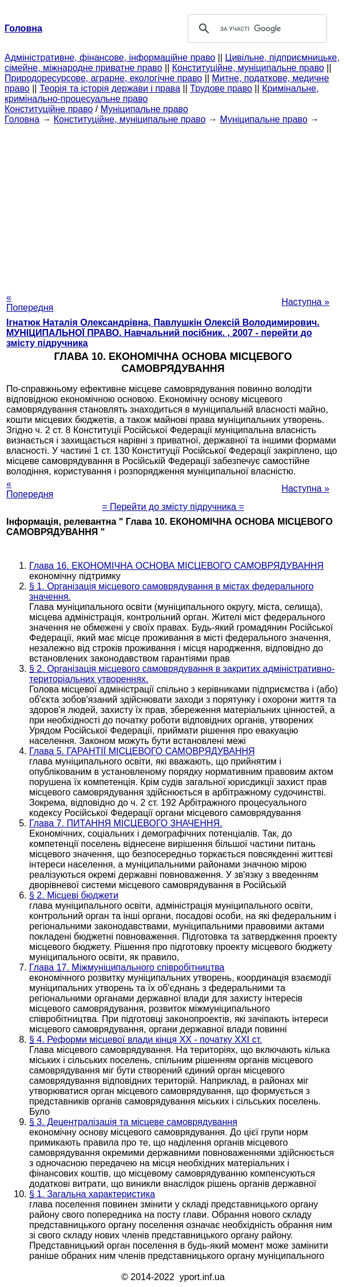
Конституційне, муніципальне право (248, 68)
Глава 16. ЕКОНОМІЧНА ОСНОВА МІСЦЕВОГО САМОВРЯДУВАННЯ (176, 566)
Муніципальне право (144, 109)
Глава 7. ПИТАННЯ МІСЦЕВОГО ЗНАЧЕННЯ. (125, 823)
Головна (22, 119)
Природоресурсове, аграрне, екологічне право (103, 78)
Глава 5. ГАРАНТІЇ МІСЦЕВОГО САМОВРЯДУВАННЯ (142, 751)
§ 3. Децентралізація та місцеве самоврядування (133, 1122)
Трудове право (221, 88)
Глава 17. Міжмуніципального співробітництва (126, 967)
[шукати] (256, 28)
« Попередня (29, 302)
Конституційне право (49, 109)
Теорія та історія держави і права (109, 88)
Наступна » (305, 302)
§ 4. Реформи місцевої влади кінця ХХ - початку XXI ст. (145, 1039)
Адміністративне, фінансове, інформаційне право (110, 57)
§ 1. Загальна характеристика (92, 1194)
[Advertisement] (173, 205)
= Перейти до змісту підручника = (173, 507)
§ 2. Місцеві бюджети (73, 895)
